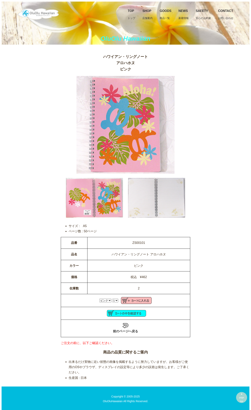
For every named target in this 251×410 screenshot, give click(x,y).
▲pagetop (241, 397)
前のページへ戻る (125, 328)
